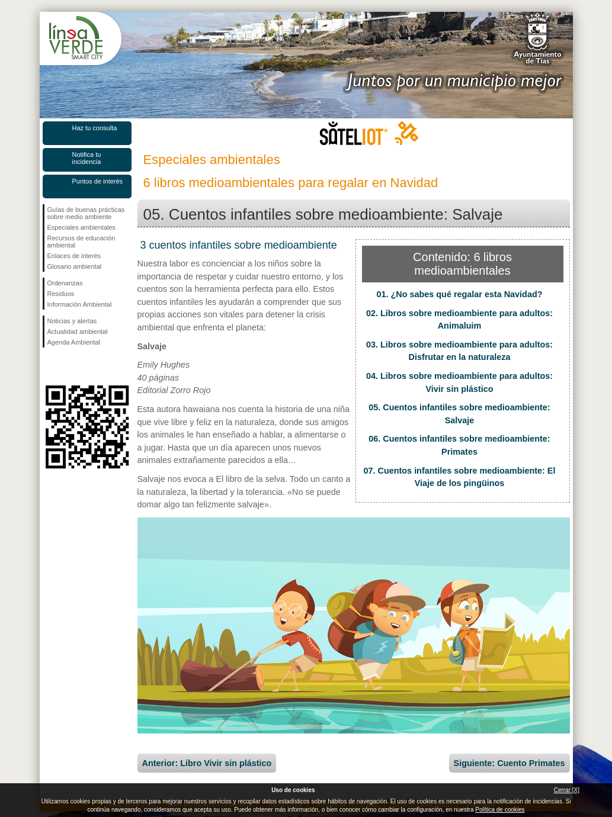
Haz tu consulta (94, 127)
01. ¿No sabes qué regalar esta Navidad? (460, 294)
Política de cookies (499, 809)
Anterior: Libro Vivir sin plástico (207, 763)
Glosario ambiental (74, 266)
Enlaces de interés (74, 255)
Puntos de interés (97, 181)
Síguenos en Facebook (50, 366)
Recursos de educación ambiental (81, 241)
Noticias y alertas (72, 320)
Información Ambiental (79, 304)
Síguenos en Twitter (69, 366)
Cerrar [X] (566, 790)
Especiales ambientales (81, 227)
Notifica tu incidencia (86, 158)
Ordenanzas (65, 283)
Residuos (61, 293)
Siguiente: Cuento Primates (509, 763)
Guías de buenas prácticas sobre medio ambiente (86, 213)
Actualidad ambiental (77, 331)
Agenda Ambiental (73, 342)
